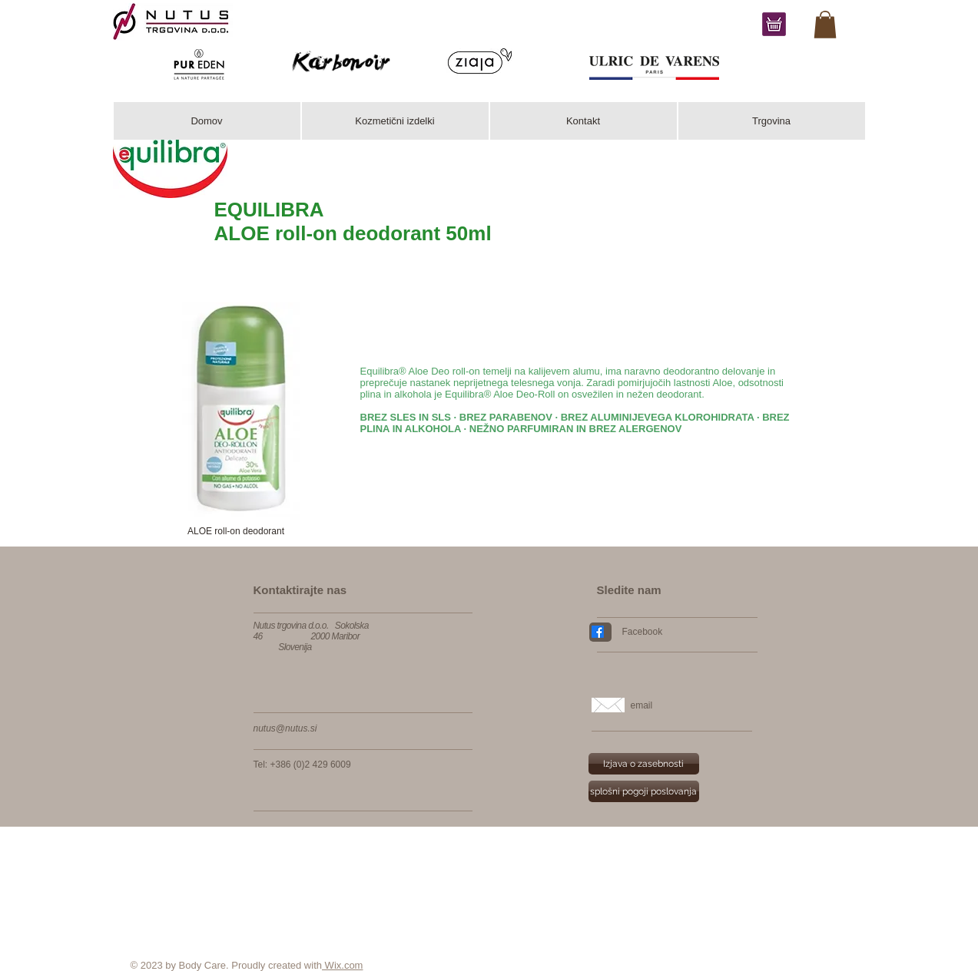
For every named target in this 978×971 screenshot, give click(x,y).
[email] (694, 705)
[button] (236, 532)
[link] (825, 24)
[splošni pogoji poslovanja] (643, 791)
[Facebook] (683, 632)
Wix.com (342, 965)
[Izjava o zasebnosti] (643, 763)
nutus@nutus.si (285, 728)
